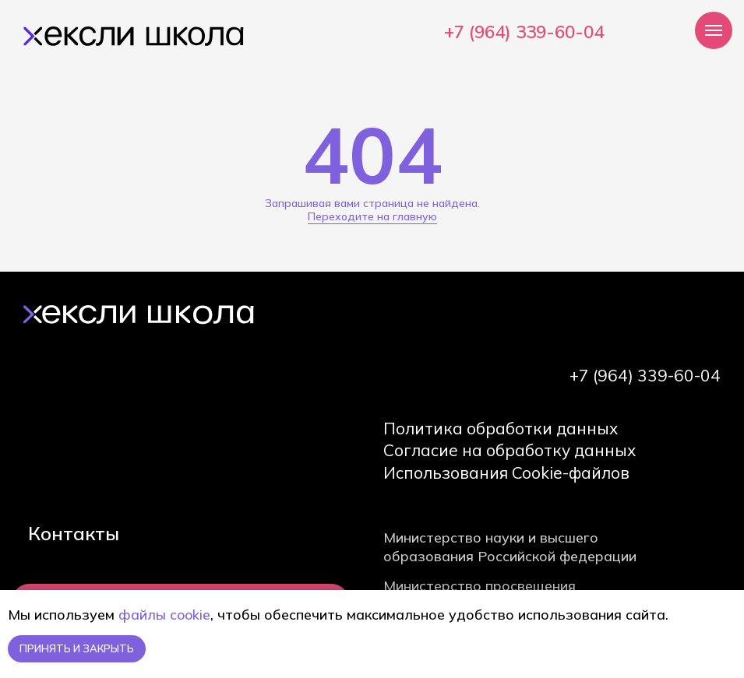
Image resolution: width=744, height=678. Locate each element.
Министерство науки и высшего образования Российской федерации (509, 546)
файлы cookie (164, 615)
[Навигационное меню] (713, 30)
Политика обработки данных (500, 428)
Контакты (73, 533)
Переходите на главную (372, 216)
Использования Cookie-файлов (506, 472)
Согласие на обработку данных (509, 450)
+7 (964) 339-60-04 (524, 32)
